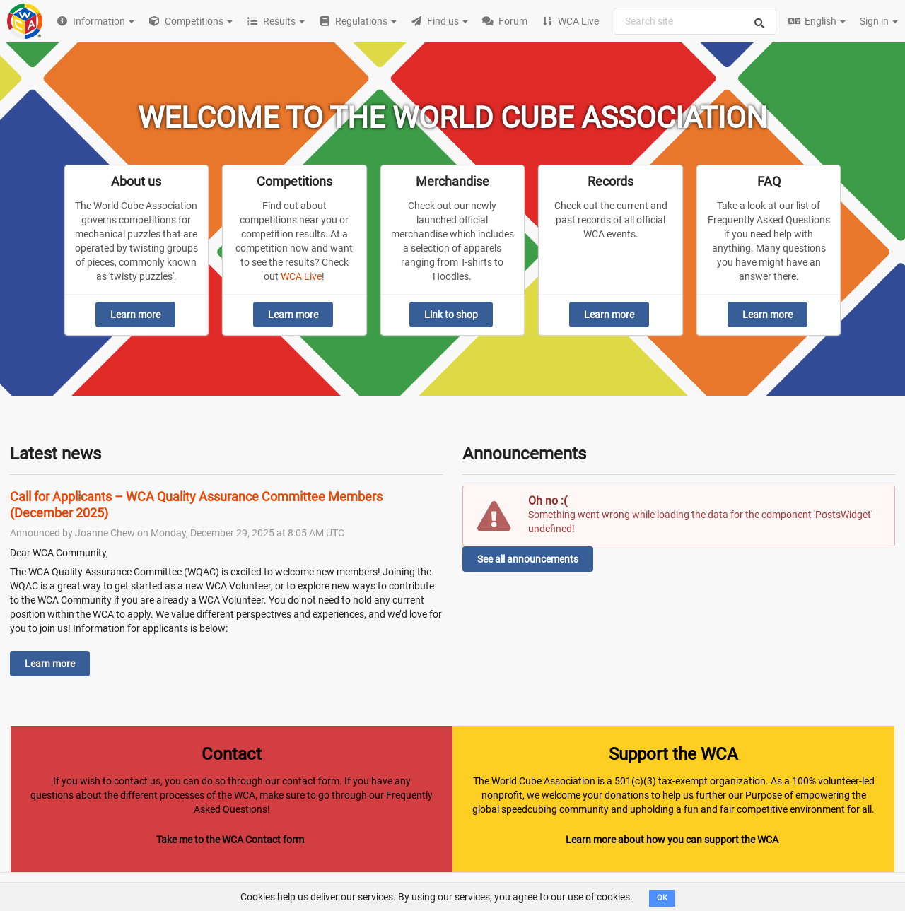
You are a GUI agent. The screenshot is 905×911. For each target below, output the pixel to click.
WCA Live (301, 276)
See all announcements (527, 559)
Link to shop (451, 314)
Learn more (135, 314)
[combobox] (695, 21)
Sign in (879, 21)
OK (662, 898)
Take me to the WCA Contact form (230, 839)
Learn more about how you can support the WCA (672, 839)
